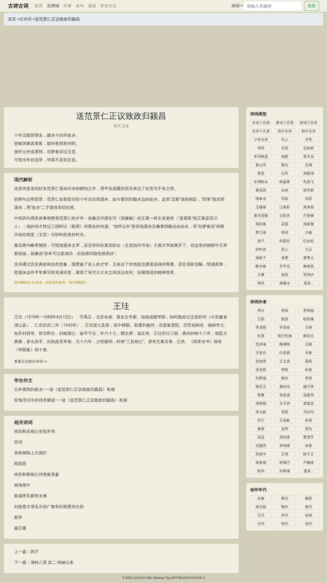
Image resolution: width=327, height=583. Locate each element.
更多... (309, 283)
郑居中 (261, 454)
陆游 (284, 319)
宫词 (18, 442)
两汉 (284, 498)
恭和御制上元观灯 (30, 452)
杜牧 (308, 370)
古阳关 (284, 215)
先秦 (260, 498)
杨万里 (308, 386)
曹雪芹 (308, 437)
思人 (284, 249)
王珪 (125, 126)
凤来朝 (308, 207)
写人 (284, 139)
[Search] (272, 6)
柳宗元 (308, 336)
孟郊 (284, 429)
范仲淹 (261, 344)
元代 (260, 524)
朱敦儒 (261, 462)
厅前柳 (308, 215)
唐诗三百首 (285, 123)
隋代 (284, 507)
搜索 (312, 5)
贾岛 (308, 429)
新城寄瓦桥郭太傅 (30, 495)
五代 (260, 515)
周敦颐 (261, 403)
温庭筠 (308, 395)
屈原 (284, 412)
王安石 (261, 353)
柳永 (284, 378)
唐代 (308, 507)
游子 (260, 241)
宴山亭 (261, 165)
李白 (260, 310)
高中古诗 (285, 131)
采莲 (284, 224)
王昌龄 (284, 420)
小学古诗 (261, 139)
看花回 (261, 190)
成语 (92, 5)
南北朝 (261, 507)
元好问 (308, 412)
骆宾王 (261, 386)
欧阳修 (308, 319)
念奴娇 (308, 148)
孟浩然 (261, 370)
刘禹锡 (261, 378)
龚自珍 (284, 386)
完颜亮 (261, 446)
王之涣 (284, 361)
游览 (284, 275)
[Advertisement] (163, 64)
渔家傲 (308, 224)
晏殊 (308, 361)
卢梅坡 (308, 462)
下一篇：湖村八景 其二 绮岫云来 (44, 562)
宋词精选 (261, 156)
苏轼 (284, 310)
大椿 (308, 232)
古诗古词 (18, 6)
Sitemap (159, 578)
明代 (284, 524)
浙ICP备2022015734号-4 (188, 578)
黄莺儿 (308, 258)
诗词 (235, 5)
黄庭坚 (308, 403)
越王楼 (20, 528)
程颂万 (284, 462)
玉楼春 (261, 207)
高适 (260, 437)
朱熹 (308, 420)
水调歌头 (261, 182)
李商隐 (308, 310)
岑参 (308, 353)
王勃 (260, 319)
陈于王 (308, 454)
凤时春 (261, 224)
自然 (284, 190)
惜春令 (261, 199)
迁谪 (308, 165)
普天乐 (308, 156)
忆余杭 (308, 241)
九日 (308, 249)
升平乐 (284, 266)
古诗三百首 (261, 123)
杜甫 (260, 336)
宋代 (117, 126)
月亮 (308, 139)
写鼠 (284, 199)
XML (149, 578)
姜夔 (260, 395)
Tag (167, 578)
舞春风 (308, 266)
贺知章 (261, 361)
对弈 (308, 199)
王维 (308, 327)
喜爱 (284, 258)
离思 (260, 173)
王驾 (284, 454)
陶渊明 (284, 344)
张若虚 (284, 395)
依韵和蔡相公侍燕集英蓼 (36, 474)
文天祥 (284, 403)
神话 (260, 283)
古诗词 (53, 5)
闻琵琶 (20, 463)
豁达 (284, 165)
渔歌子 (261, 258)
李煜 (308, 378)
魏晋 (308, 498)
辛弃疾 (284, 327)
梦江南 (261, 232)
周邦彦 (284, 437)
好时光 (261, 249)
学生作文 (108, 5)
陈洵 (260, 471)
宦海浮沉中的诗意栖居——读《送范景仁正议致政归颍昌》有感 (70, 400)
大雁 (260, 275)
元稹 (308, 344)
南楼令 (284, 283)
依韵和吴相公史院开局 (34, 431)
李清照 (261, 327)
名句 (80, 5)
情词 (284, 232)
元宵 (284, 173)
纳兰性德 (285, 336)
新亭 (18, 517)
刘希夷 (284, 471)
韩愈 (284, 370)
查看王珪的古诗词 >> (30, 361)
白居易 (284, 353)
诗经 (260, 148)
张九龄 (261, 412)
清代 (308, 524)
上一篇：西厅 (26, 551)
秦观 (260, 429)
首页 (40, 5)
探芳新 (308, 190)
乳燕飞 (308, 182)
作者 (67, 5)
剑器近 (284, 241)
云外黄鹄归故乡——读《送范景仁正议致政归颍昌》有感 (64, 389)
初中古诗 (308, 131)
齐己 (260, 420)
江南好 (284, 207)
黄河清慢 (261, 215)
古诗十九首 (261, 131)
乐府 (284, 148)
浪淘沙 (308, 275)
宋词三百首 (309, 123)
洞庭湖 (308, 173)
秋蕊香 (284, 182)
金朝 (308, 515)
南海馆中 (22, 485)
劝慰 (284, 156)
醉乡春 (261, 266)
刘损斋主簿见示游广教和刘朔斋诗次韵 (49, 506)
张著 (308, 446)
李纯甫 (284, 446)
